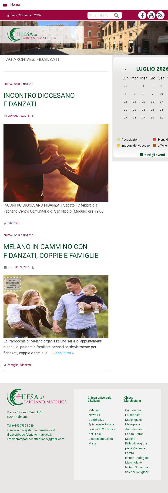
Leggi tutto (63, 353)
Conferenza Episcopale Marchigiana (133, 414)
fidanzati (13, 223)
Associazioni (128, 139)
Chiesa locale (12, 84)
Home (15, 4)
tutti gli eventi (154, 155)
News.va (94, 415)
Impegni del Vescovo (133, 145)
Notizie (28, 84)
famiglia (13, 365)
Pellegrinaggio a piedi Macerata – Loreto (136, 448)
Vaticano (95, 410)
